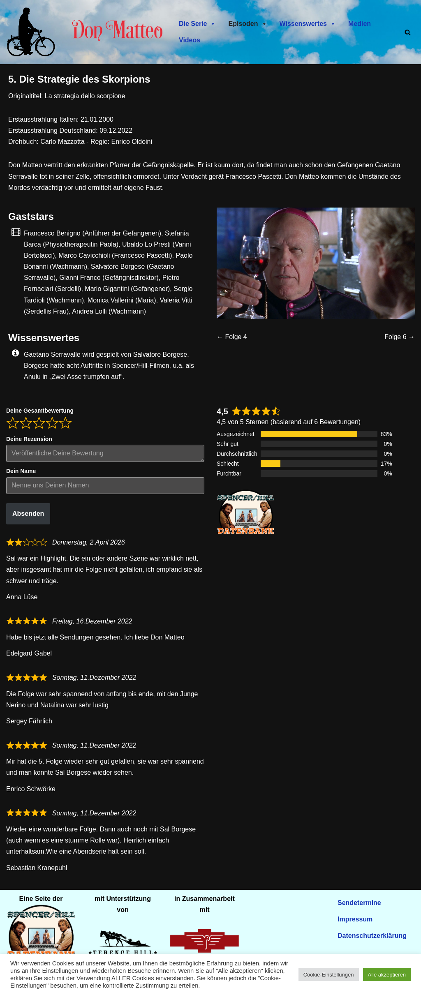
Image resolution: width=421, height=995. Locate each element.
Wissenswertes (308, 24)
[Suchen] (408, 32)
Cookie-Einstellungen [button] (328, 975)
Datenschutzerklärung (372, 935)
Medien (359, 23)
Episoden (247, 24)
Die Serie (197, 24)
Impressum (355, 919)
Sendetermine (359, 902)
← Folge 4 (232, 336)
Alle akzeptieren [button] (387, 975)
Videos (189, 40)
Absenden (28, 513)
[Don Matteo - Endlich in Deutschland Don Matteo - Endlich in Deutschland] (33, 32)
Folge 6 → (399, 336)
